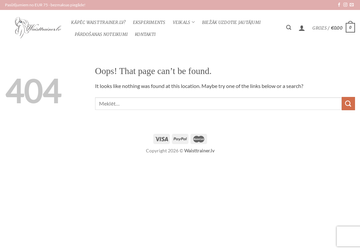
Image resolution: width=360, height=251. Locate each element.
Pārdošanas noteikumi (101, 34)
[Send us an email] (352, 5)
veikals (184, 22)
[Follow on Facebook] (339, 5)
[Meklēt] (288, 27)
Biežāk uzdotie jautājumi (231, 22)
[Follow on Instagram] (345, 5)
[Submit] (348, 103)
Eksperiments (149, 22)
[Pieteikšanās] (302, 28)
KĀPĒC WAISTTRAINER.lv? (98, 22)
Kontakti (145, 34)
